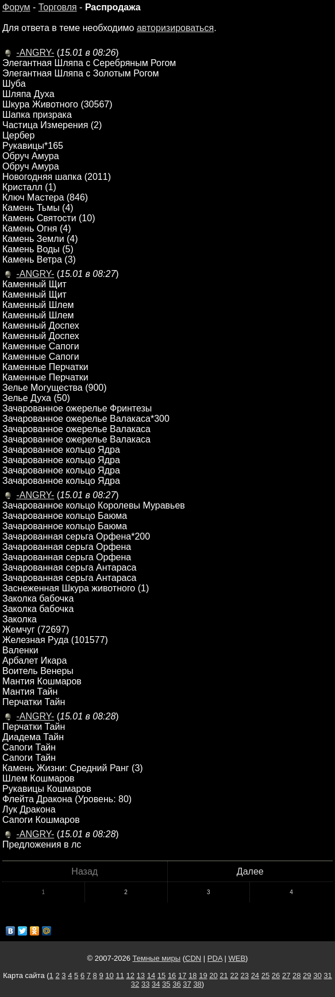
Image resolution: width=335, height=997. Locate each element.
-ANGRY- (35, 52)
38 (197, 984)
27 (286, 975)
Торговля (57, 7)
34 (156, 984)
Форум (16, 7)
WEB (236, 958)
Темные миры (157, 958)
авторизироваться (175, 28)
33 (145, 984)
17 (182, 975)
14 (151, 975)
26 (276, 975)
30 (317, 975)
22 (234, 975)
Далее (250, 871)
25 (265, 975)
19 (203, 975)
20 (213, 975)
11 (119, 975)
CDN (193, 958)
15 (161, 975)
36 (176, 984)
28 (296, 975)
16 (172, 975)
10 (109, 975)
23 (245, 975)
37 (187, 984)
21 (224, 975)
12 (130, 975)
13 (141, 975)
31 (328, 975)
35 (166, 984)
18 (192, 975)
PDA (214, 958)
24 (255, 975)
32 (135, 984)
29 (307, 975)
